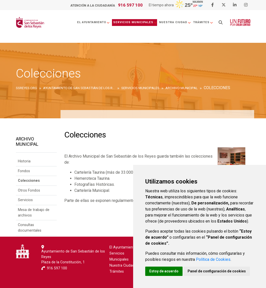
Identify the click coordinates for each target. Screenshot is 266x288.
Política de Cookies (213, 259)
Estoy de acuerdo (164, 271)
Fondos (24, 171)
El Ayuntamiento (93, 22)
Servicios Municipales (135, 22)
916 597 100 (130, 5)
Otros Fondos (29, 190)
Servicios (25, 200)
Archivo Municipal (27, 141)
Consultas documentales (29, 228)
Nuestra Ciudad (175, 22)
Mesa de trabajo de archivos (33, 213)
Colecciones (29, 180)
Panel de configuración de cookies (217, 271)
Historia (24, 161)
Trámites (203, 22)
